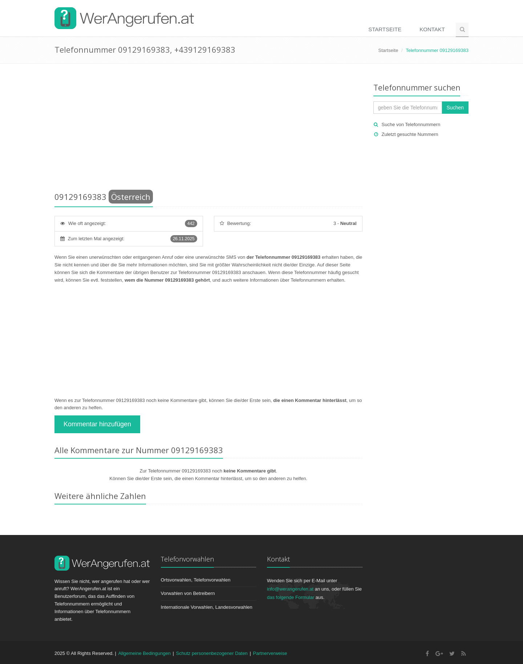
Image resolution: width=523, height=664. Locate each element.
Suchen (455, 107)
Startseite (384, 29)
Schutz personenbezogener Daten (212, 653)
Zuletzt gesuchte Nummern (410, 134)
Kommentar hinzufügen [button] (97, 424)
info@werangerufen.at (290, 589)
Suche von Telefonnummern (411, 124)
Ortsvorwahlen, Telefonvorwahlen (196, 580)
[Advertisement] (208, 129)
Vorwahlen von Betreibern (188, 593)
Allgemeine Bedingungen (144, 653)
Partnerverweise (270, 653)
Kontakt (432, 29)
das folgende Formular (290, 597)
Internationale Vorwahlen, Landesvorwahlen (206, 607)
